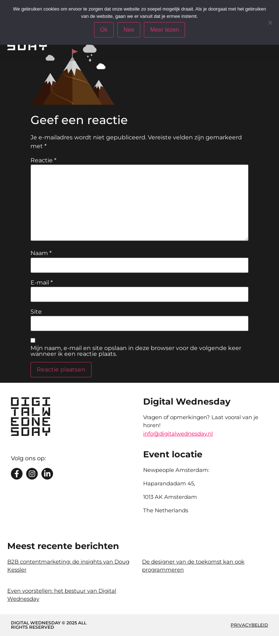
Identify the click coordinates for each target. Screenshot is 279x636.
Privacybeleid (249, 625)
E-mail (42, 283)
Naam (41, 253)
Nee (129, 30)
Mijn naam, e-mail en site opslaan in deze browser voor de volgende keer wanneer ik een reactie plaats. (136, 351)
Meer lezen (164, 30)
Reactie (43, 160)
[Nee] (270, 22)
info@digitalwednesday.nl (178, 433)
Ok (104, 30)
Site (36, 312)
